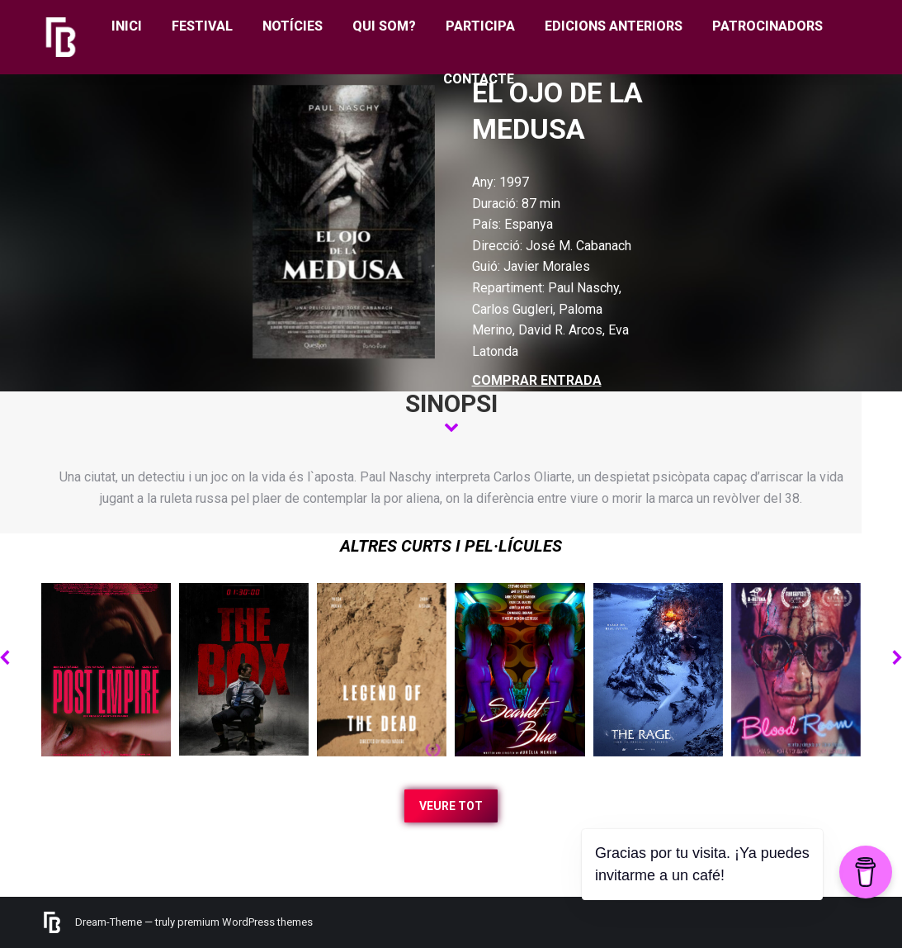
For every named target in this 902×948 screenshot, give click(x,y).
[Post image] (106, 669)
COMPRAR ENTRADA (537, 380)
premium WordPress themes (245, 922)
